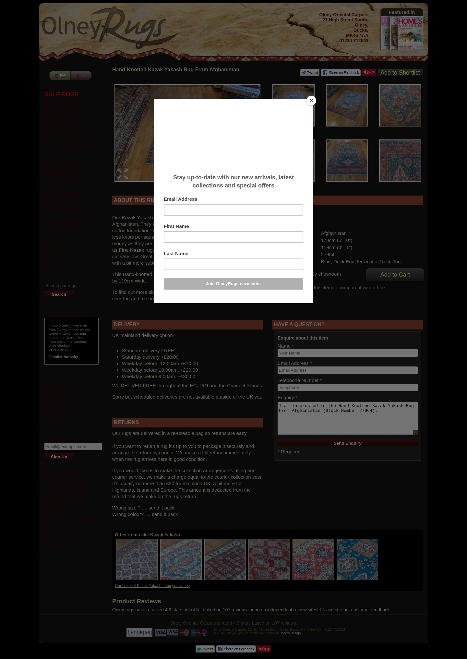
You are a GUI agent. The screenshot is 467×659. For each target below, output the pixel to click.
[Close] (311, 100)
